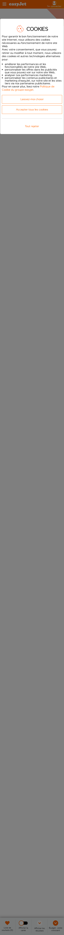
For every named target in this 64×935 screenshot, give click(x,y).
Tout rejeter (32, 126)
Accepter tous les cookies (32, 109)
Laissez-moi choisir (32, 99)
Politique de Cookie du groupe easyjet (28, 88)
